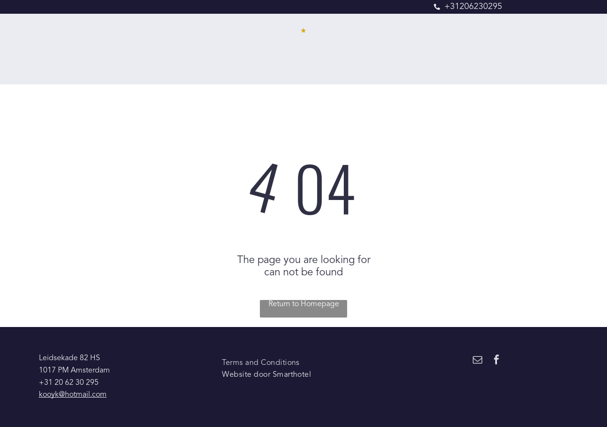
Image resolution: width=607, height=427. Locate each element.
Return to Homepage (303, 304)
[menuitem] (164, 68)
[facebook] (496, 361)
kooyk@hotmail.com (73, 395)
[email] (477, 361)
